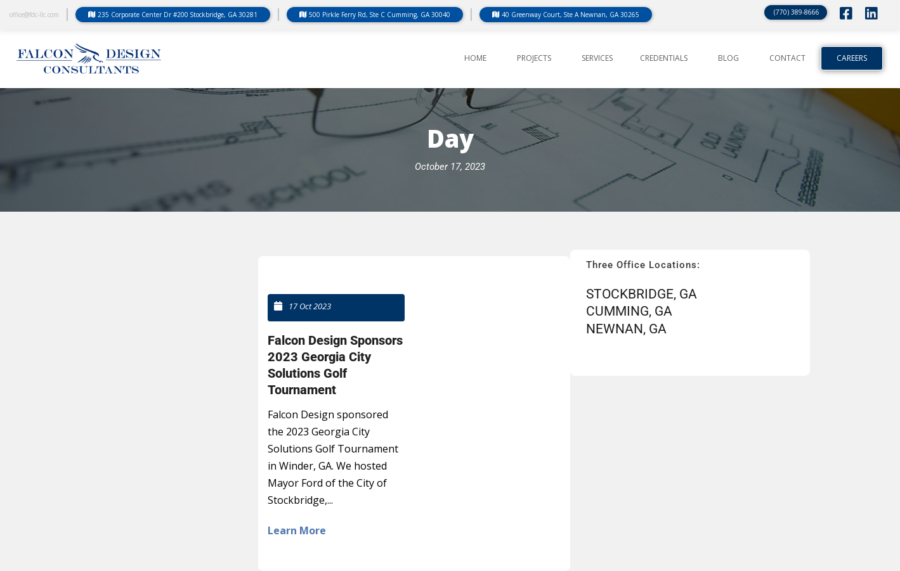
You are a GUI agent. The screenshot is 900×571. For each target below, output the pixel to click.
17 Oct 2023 (310, 306)
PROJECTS (534, 58)
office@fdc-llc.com (34, 14)
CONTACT (787, 58)
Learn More (297, 530)
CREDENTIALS (664, 58)
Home (475, 58)
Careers (852, 58)
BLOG (728, 58)
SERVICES (597, 58)
